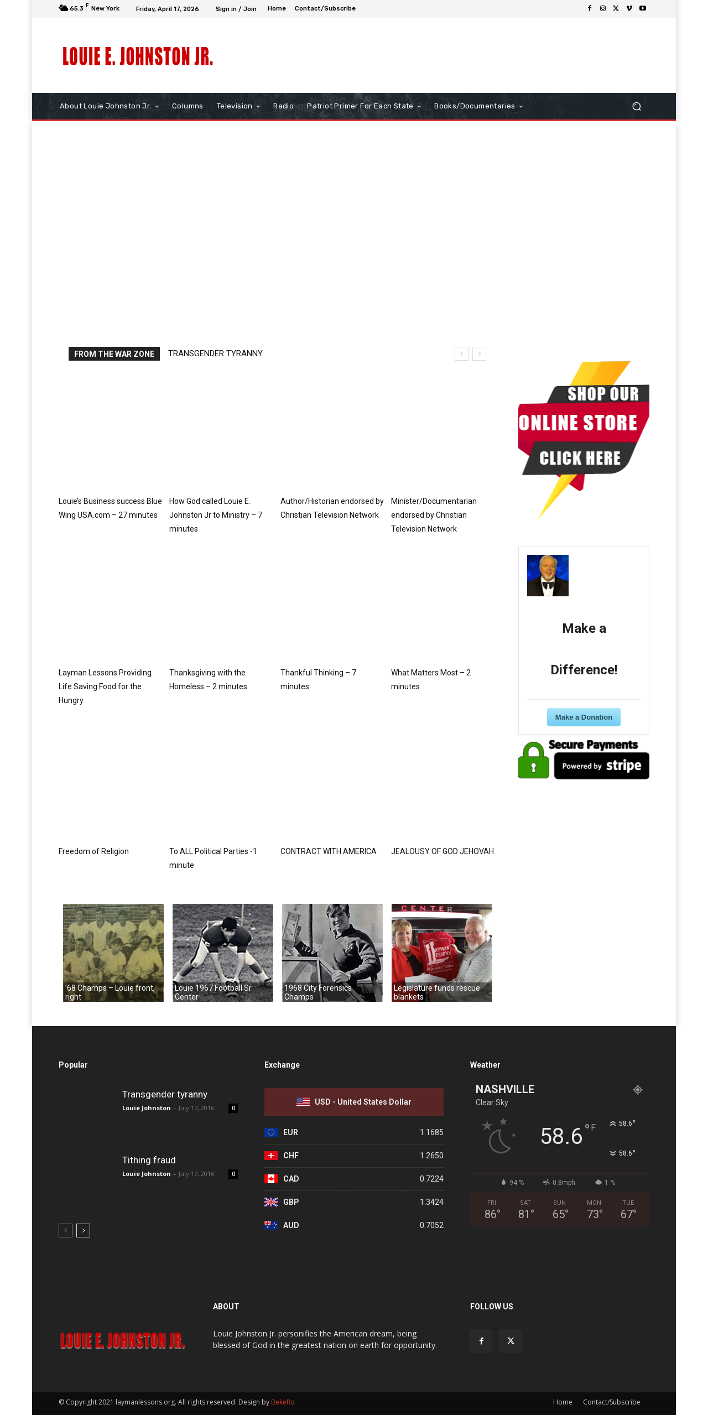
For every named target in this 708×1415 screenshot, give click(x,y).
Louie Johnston (146, 1108)
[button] (636, 106)
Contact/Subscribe (612, 1402)
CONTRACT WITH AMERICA (328, 851)
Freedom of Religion (94, 851)
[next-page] (83, 1230)
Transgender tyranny (215, 353)
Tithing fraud (149, 1160)
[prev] (461, 354)
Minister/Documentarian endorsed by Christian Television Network (434, 515)
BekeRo (282, 1402)
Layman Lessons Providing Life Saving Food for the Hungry (105, 686)
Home (562, 1402)
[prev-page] (65, 1230)
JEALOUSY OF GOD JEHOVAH (442, 851)
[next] (479, 354)
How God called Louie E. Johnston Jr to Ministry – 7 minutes (215, 515)
